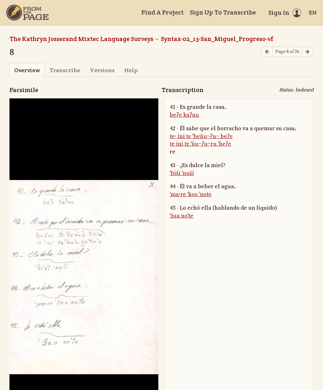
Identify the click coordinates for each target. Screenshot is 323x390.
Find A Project (162, 12)
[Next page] (308, 52)
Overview (27, 70)
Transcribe (65, 70)
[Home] (27, 12)
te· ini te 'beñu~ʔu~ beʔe (201, 136)
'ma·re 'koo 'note (191, 194)
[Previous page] (267, 52)
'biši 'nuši (182, 173)
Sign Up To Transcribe (223, 12)
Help (131, 70)
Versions (102, 70)
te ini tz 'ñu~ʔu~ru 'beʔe (200, 144)
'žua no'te (181, 215)
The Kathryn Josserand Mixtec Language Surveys (81, 39)
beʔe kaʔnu (184, 115)
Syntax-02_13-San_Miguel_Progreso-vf (217, 39)
